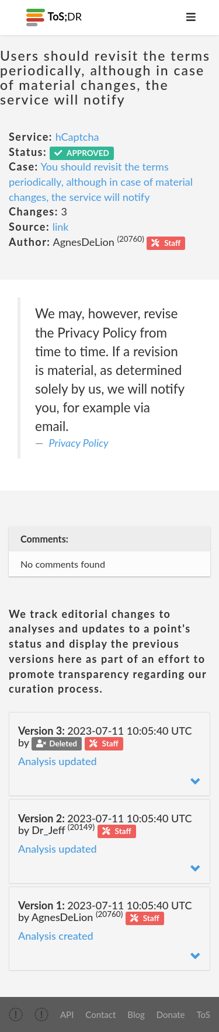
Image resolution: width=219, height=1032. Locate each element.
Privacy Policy (79, 442)
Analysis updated (57, 761)
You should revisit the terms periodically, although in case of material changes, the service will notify (101, 181)
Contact (100, 1014)
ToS (203, 1014)
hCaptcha (77, 136)
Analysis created (55, 935)
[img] (16, 1014)
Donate (171, 1014)
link (61, 226)
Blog (135, 1014)
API (67, 1014)
